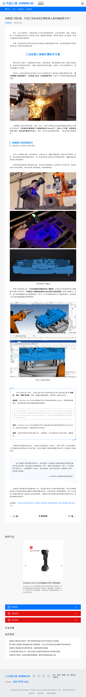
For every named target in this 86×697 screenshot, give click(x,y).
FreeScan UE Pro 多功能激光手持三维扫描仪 (41, 583)
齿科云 (55, 677)
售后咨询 (42, 620)
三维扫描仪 (20, 289)
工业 (53, 675)
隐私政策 (41, 693)
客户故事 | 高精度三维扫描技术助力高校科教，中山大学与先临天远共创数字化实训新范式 (40, 644)
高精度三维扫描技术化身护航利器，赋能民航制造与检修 (28, 648)
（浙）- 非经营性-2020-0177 (66, 690)
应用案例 (21, 9)
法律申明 (31, 693)
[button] (25, 564)
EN (68, 675)
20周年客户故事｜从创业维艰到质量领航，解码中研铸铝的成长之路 (32, 655)
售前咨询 (42, 613)
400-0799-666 (20, 682)
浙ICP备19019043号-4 (49, 690)
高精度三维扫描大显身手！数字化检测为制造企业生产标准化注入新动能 (34, 641)
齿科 (58, 675)
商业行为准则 (51, 693)
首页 (8, 9)
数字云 (73, 675)
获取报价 (42, 607)
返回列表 (43, 516)
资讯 (14, 9)
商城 (63, 675)
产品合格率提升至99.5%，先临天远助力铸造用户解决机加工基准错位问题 (34, 651)
